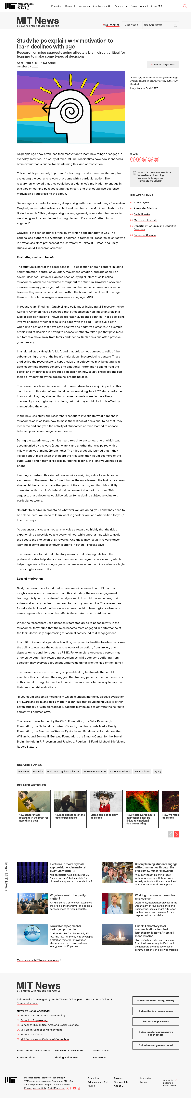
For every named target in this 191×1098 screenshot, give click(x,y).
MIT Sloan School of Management (41, 1029)
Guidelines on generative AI (156, 1045)
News (134, 6)
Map (32, 1084)
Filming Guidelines (66, 1057)
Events (39, 1084)
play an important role (99, 311)
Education (56, 6)
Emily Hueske (142, 214)
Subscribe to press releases (156, 1011)
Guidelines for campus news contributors (156, 1033)
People (47, 1084)
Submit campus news (156, 1021)
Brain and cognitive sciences (63, 771)
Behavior (38, 771)
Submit (175, 25)
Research (70, 6)
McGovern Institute (145, 219)
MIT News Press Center (69, 1050)
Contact (66, 1084)
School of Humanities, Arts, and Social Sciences (50, 1024)
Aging (157, 771)
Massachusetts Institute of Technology (44, 1077)
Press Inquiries (26, 1057)
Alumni (144, 6)
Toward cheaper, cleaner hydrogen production (65, 927)
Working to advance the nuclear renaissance (155, 896)
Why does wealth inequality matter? (68, 896)
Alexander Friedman (146, 208)
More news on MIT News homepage (38, 960)
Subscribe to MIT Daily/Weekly (155, 1000)
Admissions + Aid (102, 6)
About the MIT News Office (33, 1050)
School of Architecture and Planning (43, 1015)
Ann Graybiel (142, 202)
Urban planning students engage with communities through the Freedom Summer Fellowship (156, 867)
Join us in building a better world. (170, 1083)
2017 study (102, 391)
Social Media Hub (56, 1088)
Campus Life (121, 6)
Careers (57, 1084)
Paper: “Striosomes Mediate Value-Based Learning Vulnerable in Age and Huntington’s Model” (154, 177)
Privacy (28, 1088)
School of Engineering (34, 1020)
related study (31, 351)
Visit (26, 1084)
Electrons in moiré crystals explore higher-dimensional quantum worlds (68, 867)
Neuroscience (142, 771)
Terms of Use (100, 1050)
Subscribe (112, 25)
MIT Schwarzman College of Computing (45, 1039)
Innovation (84, 6)
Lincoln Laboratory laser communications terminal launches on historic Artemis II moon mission (154, 931)
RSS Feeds (99, 1057)
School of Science (145, 235)
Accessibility (39, 1088)
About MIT (156, 6)
